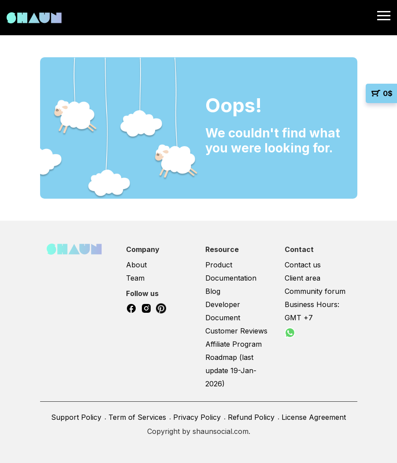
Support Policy (76, 417)
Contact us (303, 264)
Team (135, 278)
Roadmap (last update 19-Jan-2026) (230, 370)
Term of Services (137, 417)
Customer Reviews (236, 330)
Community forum (315, 291)
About (136, 264)
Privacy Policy (197, 417)
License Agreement (314, 417)
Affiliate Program (233, 344)
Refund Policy (251, 417)
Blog (212, 291)
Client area (302, 278)
